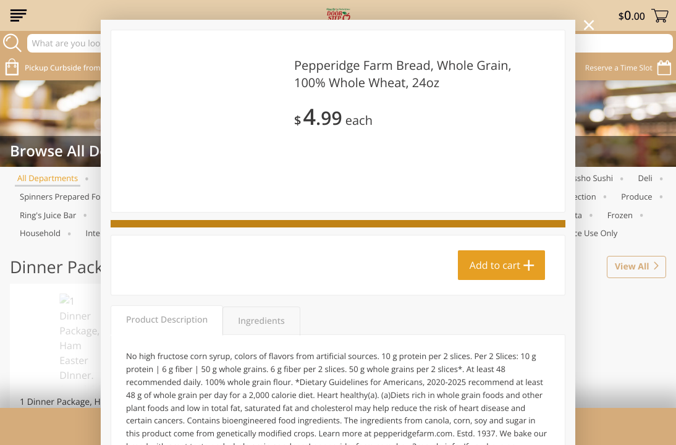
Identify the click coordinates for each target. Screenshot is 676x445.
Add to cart (495, 265)
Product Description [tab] (167, 320)
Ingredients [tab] (261, 321)
